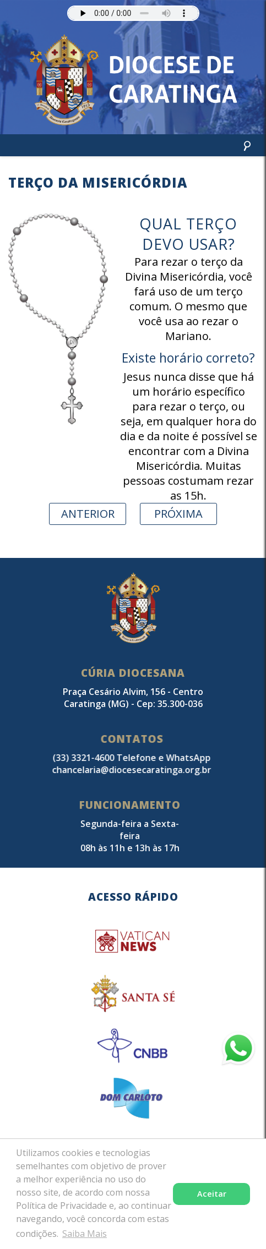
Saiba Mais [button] (84, 1234)
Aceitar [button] (211, 1193)
